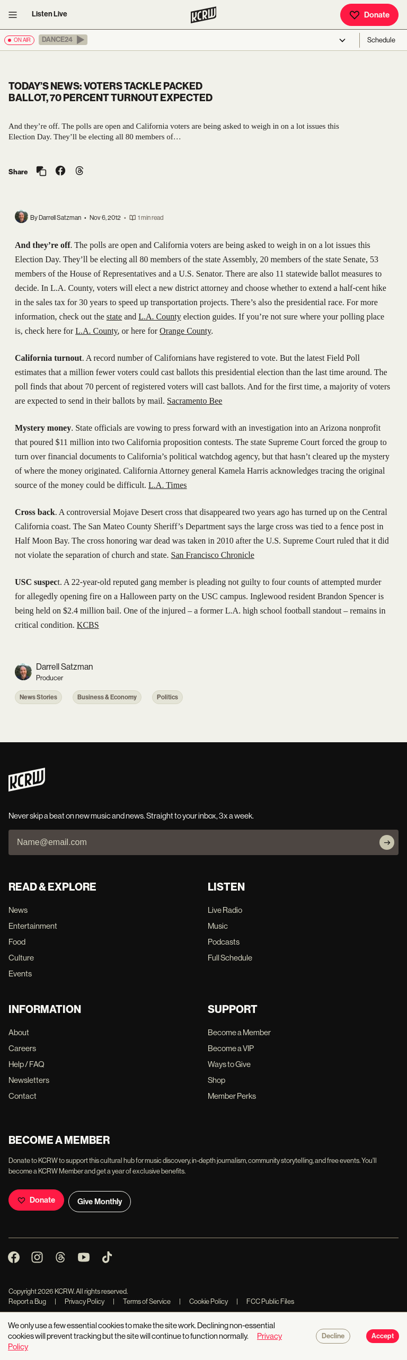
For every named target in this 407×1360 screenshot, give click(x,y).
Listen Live (49, 14)
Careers (22, 1048)
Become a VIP (231, 1048)
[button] (63, 39)
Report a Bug (27, 1301)
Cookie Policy (203, 1301)
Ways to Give (229, 1064)
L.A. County (159, 316)
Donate (369, 15)
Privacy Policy (79, 1301)
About (18, 1032)
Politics (167, 697)
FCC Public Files (265, 1301)
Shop (216, 1080)
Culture (21, 957)
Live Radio (225, 909)
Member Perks (232, 1095)
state (114, 316)
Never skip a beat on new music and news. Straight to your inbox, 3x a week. (131, 815)
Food (16, 941)
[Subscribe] (386, 842)
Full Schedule (230, 957)
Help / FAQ (26, 1064)
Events (20, 973)
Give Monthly (99, 1201)
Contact (22, 1095)
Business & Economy (107, 697)
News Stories (38, 697)
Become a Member (239, 1032)
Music (218, 925)
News (18, 909)
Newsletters (28, 1080)
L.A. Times (167, 485)
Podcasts (224, 941)
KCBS (88, 624)
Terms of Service (142, 1301)
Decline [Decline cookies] (333, 1336)
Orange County (185, 330)
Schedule (381, 40)
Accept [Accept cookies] (382, 1336)
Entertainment (32, 925)
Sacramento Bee (194, 400)
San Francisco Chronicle (212, 554)
